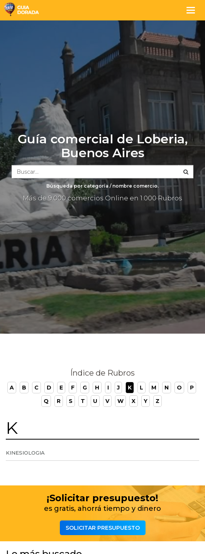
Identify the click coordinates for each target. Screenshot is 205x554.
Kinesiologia (25, 453)
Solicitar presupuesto (103, 527)
